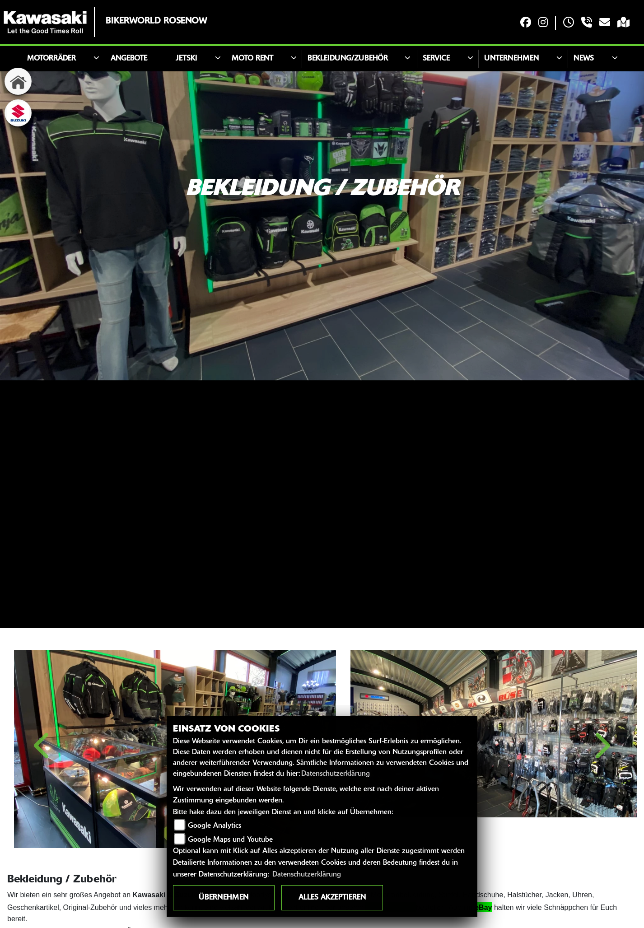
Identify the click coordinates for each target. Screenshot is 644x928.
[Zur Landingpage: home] (18, 81)
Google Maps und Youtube (230, 840)
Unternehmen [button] (511, 58)
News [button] (584, 58)
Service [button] (436, 58)
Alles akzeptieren (332, 897)
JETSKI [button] (186, 58)
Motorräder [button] (51, 58)
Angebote (129, 58)
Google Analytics (214, 826)
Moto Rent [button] (252, 58)
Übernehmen (223, 897)
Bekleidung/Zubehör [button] (348, 58)
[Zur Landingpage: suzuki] (18, 112)
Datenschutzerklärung (335, 774)
